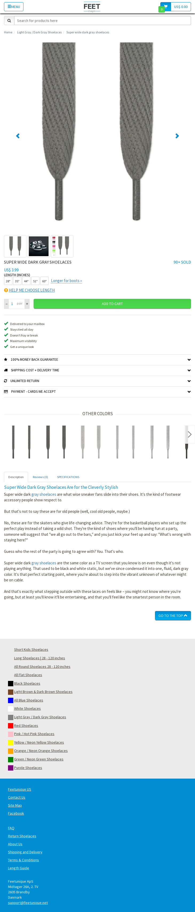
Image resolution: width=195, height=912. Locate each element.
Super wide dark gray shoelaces (87, 32)
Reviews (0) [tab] (40, 477)
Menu (13, 6)
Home (8, 32)
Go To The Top (173, 615)
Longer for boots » (66, 280)
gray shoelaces (43, 494)
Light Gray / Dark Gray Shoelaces (39, 32)
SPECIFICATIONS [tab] (68, 477)
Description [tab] (16, 477)
